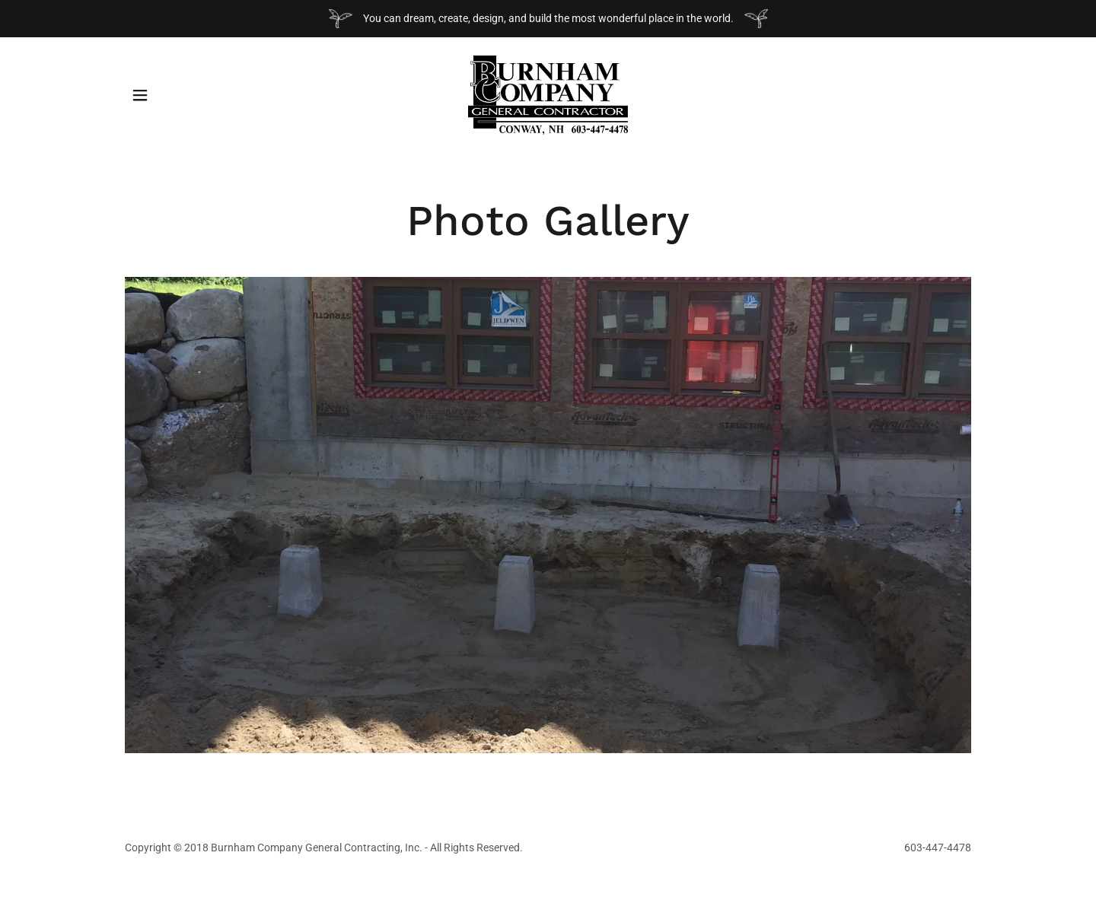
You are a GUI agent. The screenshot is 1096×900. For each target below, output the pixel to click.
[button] (140, 95)
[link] (548, 94)
